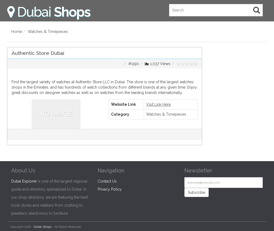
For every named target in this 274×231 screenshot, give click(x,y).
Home (16, 31)
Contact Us (107, 181)
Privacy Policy (110, 189)
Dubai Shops (42, 227)
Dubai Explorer (24, 181)
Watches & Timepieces (48, 31)
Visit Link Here (158, 104)
